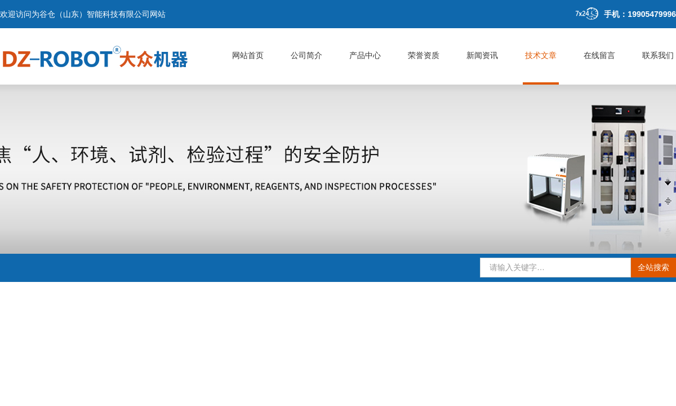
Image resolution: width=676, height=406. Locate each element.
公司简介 (306, 55)
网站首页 (248, 55)
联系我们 (658, 55)
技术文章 (541, 55)
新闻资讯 (482, 55)
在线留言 (599, 55)
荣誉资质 (423, 55)
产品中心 (365, 55)
